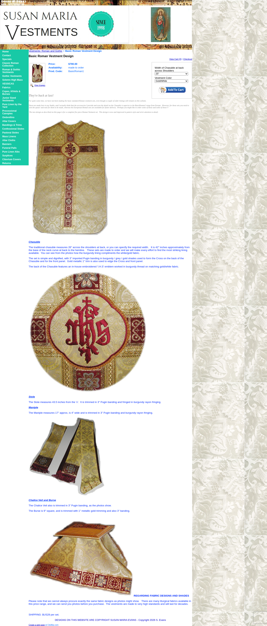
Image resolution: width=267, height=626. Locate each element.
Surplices (7, 155)
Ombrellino (8, 117)
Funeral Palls (9, 148)
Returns (6, 163)
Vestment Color (163, 77)
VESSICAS (8, 83)
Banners (6, 144)
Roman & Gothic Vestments (11, 71)
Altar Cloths (8, 140)
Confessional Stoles (13, 128)
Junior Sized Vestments (9, 99)
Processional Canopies (9, 112)
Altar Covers (9, 121)
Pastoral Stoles (10, 132)
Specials (7, 59)
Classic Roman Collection (10, 64)
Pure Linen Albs (11, 151)
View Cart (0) (175, 59)
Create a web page (37, 625)
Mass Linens (9, 136)
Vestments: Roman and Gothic (45, 51)
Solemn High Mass (12, 80)
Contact (6, 55)
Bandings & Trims (12, 125)
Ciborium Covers (11, 159)
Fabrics (6, 87)
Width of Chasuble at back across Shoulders (169, 69)
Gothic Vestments (12, 76)
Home (5, 51)
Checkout (187, 59)
